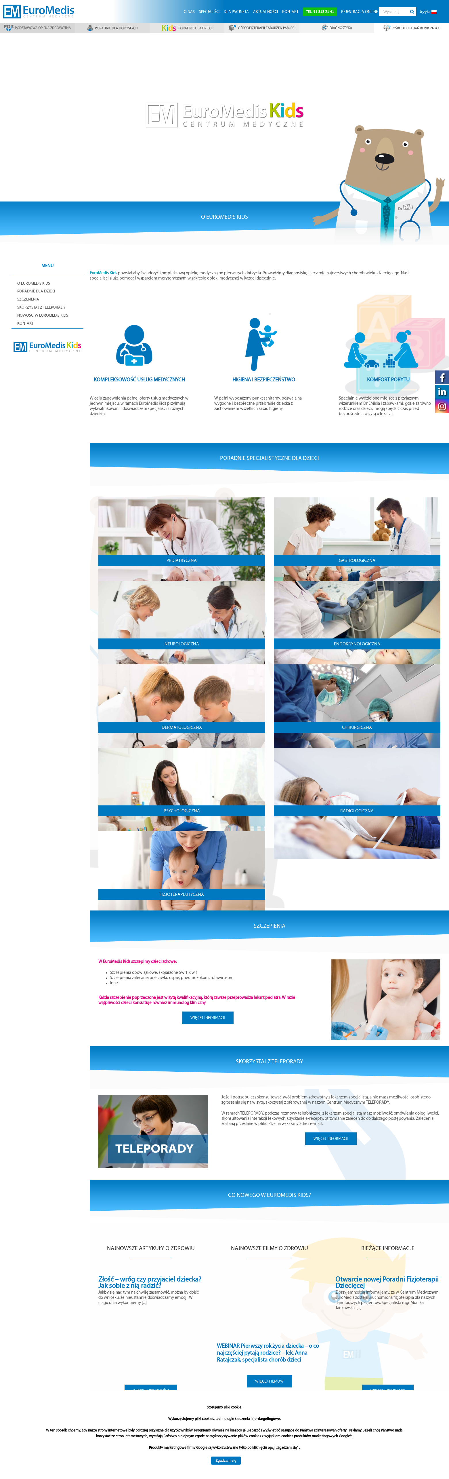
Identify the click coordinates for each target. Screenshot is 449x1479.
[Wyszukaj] (393, 11)
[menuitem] (189, 11)
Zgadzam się (225, 1461)
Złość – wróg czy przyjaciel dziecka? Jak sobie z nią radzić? (149, 1283)
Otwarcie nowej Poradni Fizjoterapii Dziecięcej (387, 1283)
